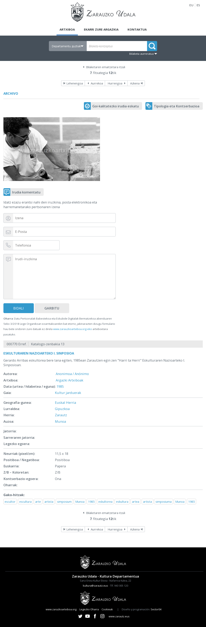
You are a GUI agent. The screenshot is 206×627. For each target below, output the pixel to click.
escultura (25, 502)
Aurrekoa (97, 83)
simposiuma (164, 502)
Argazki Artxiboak (69, 380)
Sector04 (156, 609)
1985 (60, 386)
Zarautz (61, 415)
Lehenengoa (74, 83)
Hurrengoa (115, 83)
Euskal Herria (65, 402)
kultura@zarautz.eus (95, 585)
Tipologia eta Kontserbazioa (176, 106)
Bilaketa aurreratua (141, 54)
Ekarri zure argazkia (101, 29)
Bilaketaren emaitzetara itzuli (105, 67)
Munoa (60, 421)
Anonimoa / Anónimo (72, 373)
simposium (64, 502)
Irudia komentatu (26, 192)
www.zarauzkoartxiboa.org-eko (72, 329)
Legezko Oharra (89, 609)
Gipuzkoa (62, 408)
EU (191, 5)
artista (48, 502)
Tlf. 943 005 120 (119, 585)
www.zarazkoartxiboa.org (61, 609)
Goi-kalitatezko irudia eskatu (115, 106)
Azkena (135, 83)
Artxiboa (67, 29)
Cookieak (107, 609)
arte (38, 502)
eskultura (122, 502)
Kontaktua (137, 29)
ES (198, 5)
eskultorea (105, 502)
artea (135, 502)
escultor (10, 502)
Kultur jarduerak (68, 392)
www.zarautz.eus (119, 616)
